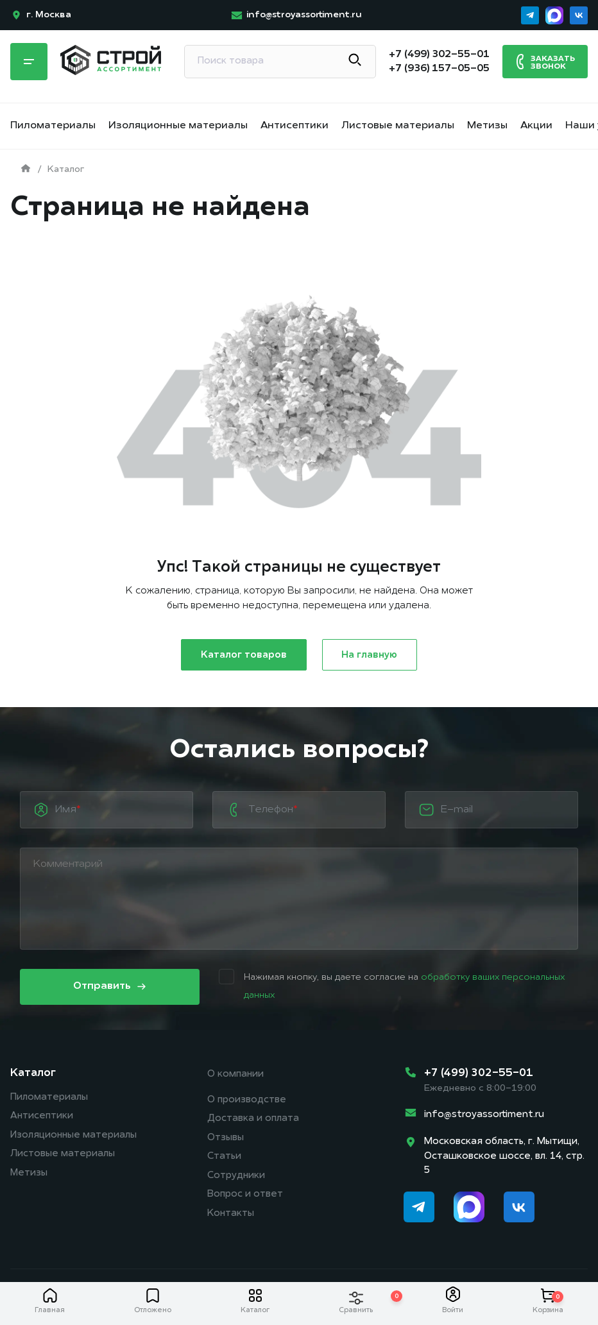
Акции (536, 126)
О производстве (246, 1101)
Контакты (230, 1216)
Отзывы (225, 1139)
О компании (235, 1075)
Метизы (487, 126)
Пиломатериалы (53, 126)
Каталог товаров (244, 655)
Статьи (224, 1158)
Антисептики (295, 126)
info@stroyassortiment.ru (484, 1115)
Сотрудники (236, 1178)
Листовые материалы (397, 126)
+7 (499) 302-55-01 (478, 1073)
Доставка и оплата (253, 1120)
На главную (370, 655)
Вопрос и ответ (245, 1197)
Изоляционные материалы (178, 126)
